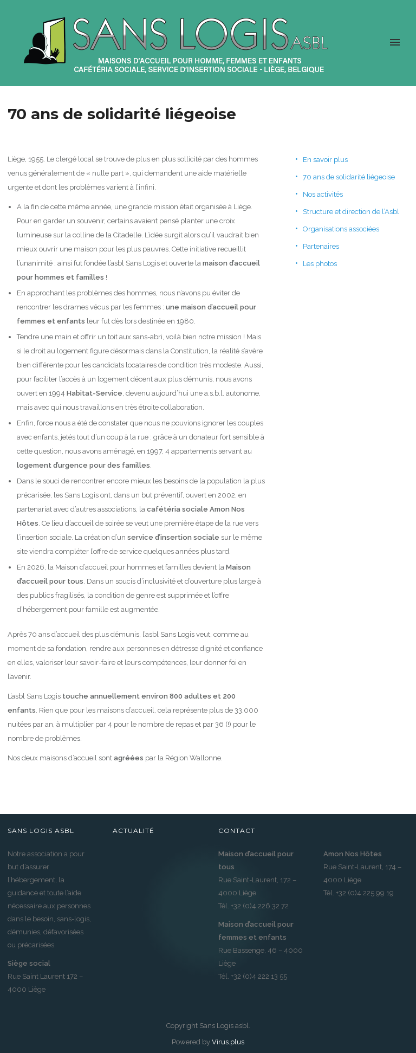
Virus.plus (228, 1042)
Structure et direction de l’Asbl (351, 212)
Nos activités (323, 194)
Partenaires (321, 246)
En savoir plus (325, 160)
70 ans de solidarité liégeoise (349, 177)
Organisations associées (341, 229)
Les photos (320, 264)
